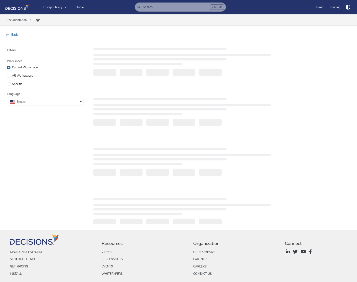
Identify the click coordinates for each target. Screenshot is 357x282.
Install (16, 274)
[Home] (80, 7)
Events (107, 267)
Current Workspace (25, 67)
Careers (200, 267)
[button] (180, 7)
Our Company (204, 252)
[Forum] (320, 7)
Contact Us (202, 274)
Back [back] (12, 35)
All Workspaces (22, 76)
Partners (201, 259)
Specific (17, 84)
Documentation (16, 20)
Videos (107, 252)
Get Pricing (19, 267)
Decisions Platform (26, 252)
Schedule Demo (22, 259)
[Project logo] (17, 7)
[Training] (335, 7)
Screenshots (112, 259)
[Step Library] (54, 7)
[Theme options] (348, 7)
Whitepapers (112, 274)
